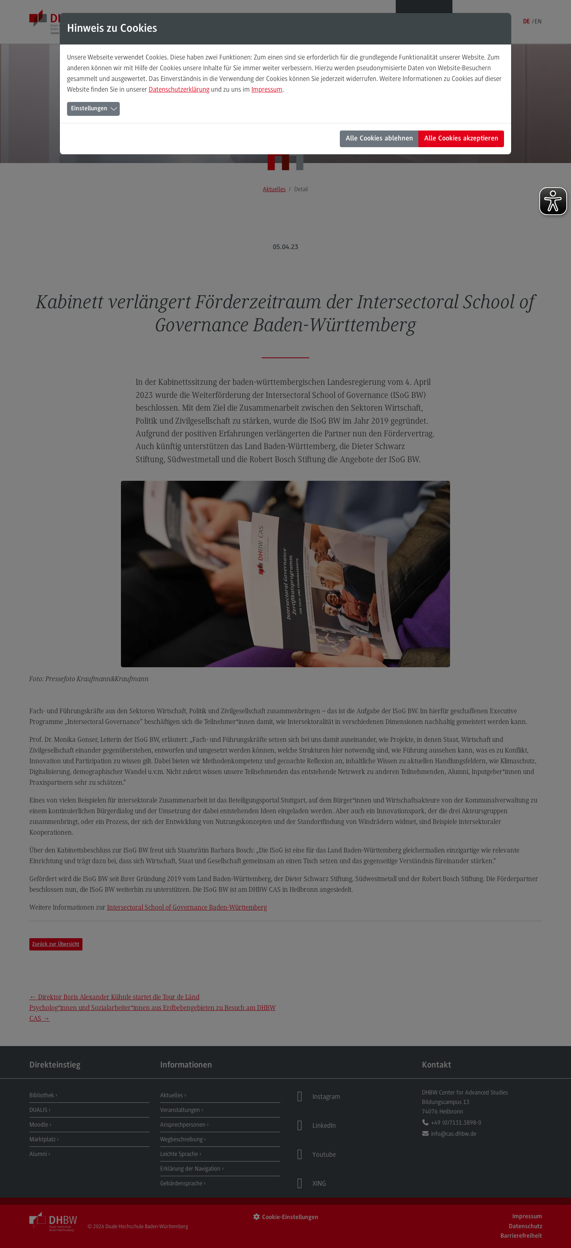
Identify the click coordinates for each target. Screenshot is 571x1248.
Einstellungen (89, 109)
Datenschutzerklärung (179, 89)
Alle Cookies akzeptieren (461, 138)
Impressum (266, 89)
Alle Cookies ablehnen (379, 138)
